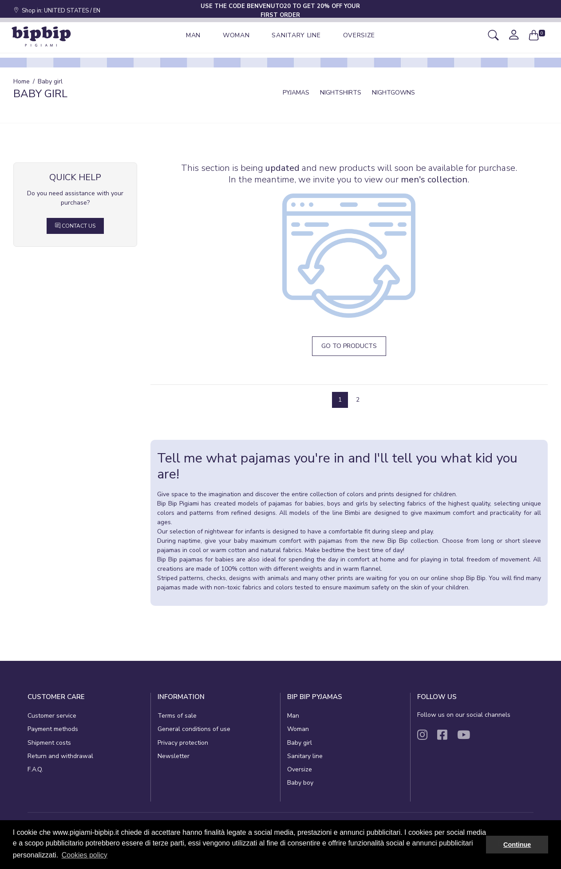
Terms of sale (177, 715)
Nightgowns (393, 92)
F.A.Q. (35, 769)
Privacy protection (183, 743)
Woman (298, 729)
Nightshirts (340, 92)
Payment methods (53, 729)
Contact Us (75, 225)
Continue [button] (517, 844)
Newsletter (174, 756)
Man (293, 715)
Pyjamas (296, 92)
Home (21, 81)
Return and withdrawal (60, 756)
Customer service (52, 715)
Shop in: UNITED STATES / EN (56, 11)
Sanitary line (305, 756)
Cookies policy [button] (84, 855)
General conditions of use (194, 729)
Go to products (349, 346)
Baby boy (300, 782)
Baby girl (299, 743)
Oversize (299, 769)
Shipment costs (49, 743)
